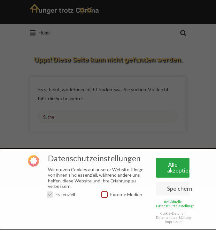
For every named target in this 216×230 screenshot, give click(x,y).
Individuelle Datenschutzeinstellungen (176, 202)
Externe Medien (121, 193)
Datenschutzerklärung (173, 216)
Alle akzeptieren (178, 166)
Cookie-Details (171, 212)
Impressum (173, 220)
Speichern (178, 187)
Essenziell (61, 193)
